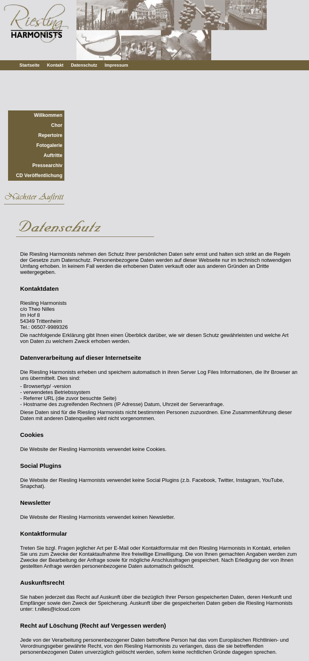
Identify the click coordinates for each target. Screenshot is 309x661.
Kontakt (55, 65)
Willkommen (48, 115)
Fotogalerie (49, 145)
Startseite (29, 65)
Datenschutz (84, 65)
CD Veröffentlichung (39, 175)
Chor (56, 125)
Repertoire (50, 135)
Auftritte (52, 155)
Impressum (116, 65)
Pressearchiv (47, 165)
